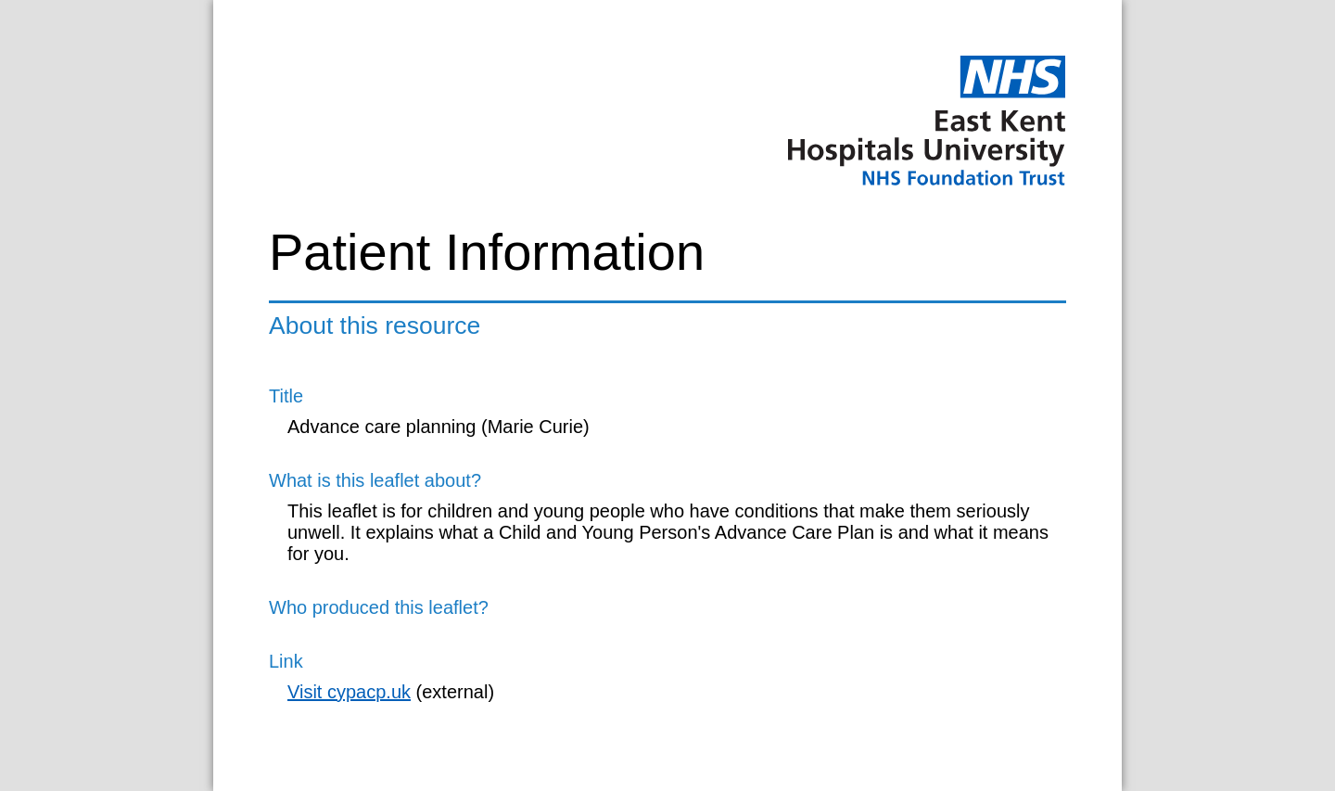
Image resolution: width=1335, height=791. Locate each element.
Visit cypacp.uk (349, 692)
